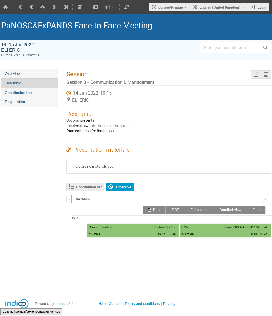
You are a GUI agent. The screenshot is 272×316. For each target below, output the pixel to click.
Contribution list (89, 187)
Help (102, 303)
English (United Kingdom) (220, 7)
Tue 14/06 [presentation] (82, 199)
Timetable (13, 83)
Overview (13, 73)
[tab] (82, 199)
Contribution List (18, 93)
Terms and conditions (142, 303)
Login (262, 7)
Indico (60, 303)
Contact (115, 303)
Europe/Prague (170, 7)
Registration (15, 102)
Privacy (169, 303)
